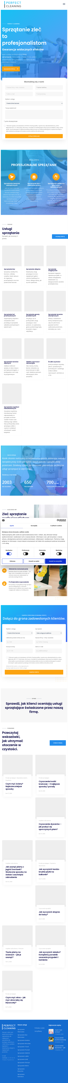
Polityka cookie (40, 1028)
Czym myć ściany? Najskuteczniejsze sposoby (61, 1033)
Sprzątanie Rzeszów (21, 1070)
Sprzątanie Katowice (21, 1075)
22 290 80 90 (11, 1058)
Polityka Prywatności (8, 1060)
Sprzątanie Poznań (24, 1050)
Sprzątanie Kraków (24, 1040)
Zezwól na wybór (34, 561)
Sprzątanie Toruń (23, 1046)
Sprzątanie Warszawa (21, 1030)
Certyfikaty (38, 1031)
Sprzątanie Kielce (23, 1065)
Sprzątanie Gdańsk (24, 1053)
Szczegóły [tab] (34, 525)
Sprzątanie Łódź (23, 1059)
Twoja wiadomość (10, 108)
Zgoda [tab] (12, 525)
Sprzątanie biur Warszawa (22, 1036)
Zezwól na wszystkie (55, 561)
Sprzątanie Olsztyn (24, 1062)
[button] (34, 121)
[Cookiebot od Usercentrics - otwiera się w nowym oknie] (58, 520)
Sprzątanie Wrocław (24, 1043)
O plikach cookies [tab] (56, 525)
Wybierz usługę (10, 99)
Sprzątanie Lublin (23, 1056)
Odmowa (12, 561)
